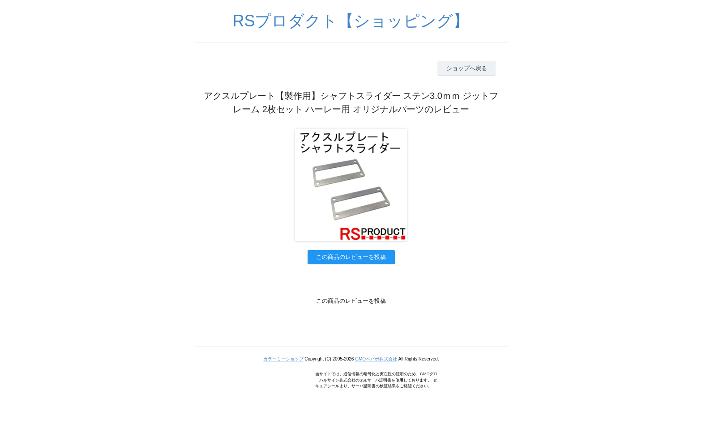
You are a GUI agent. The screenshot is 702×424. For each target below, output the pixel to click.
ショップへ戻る (466, 68)
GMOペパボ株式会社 (376, 358)
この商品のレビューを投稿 (351, 257)
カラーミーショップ (283, 358)
